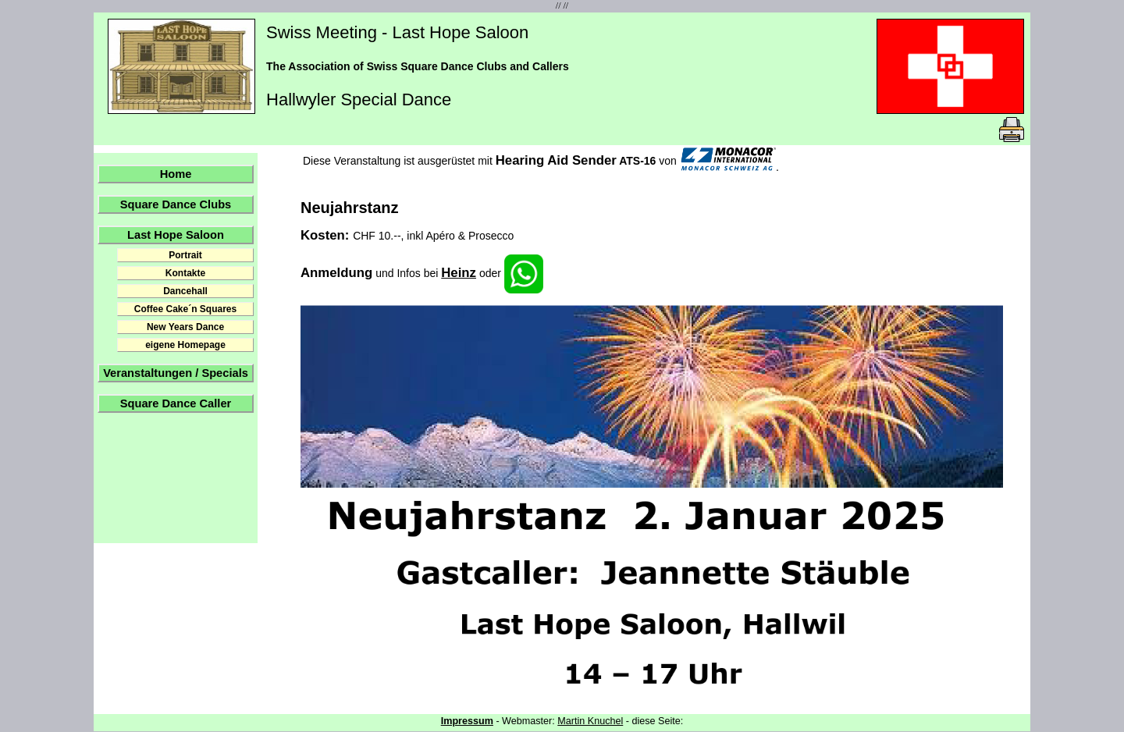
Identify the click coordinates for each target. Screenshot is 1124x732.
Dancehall (185, 291)
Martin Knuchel (590, 721)
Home (176, 174)
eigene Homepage (185, 344)
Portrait (185, 255)
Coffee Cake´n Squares (185, 309)
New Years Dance (185, 327)
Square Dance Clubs (176, 204)
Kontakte (185, 273)
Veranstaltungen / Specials (175, 373)
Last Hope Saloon (175, 235)
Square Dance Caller (176, 403)
